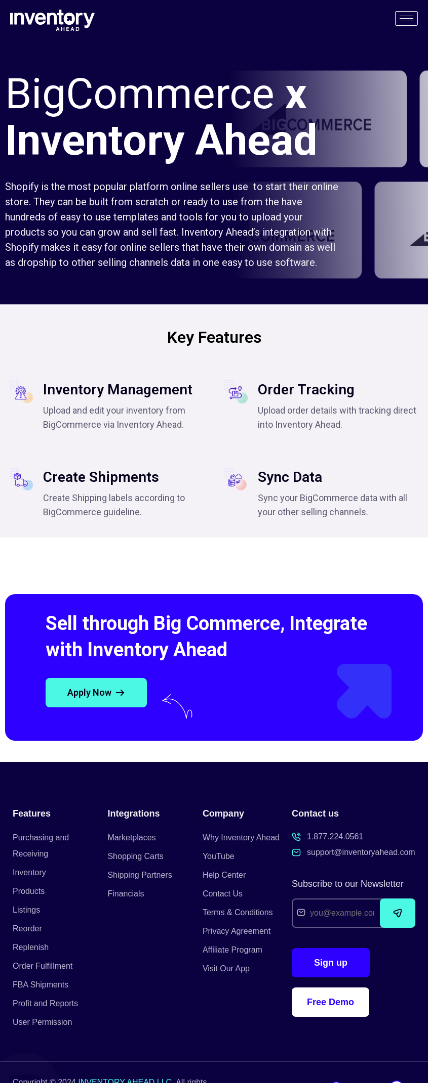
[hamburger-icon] (406, 18)
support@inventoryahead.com (361, 852)
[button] (96, 692)
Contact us (315, 813)
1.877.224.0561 (335, 836)
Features (32, 813)
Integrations (133, 813)
